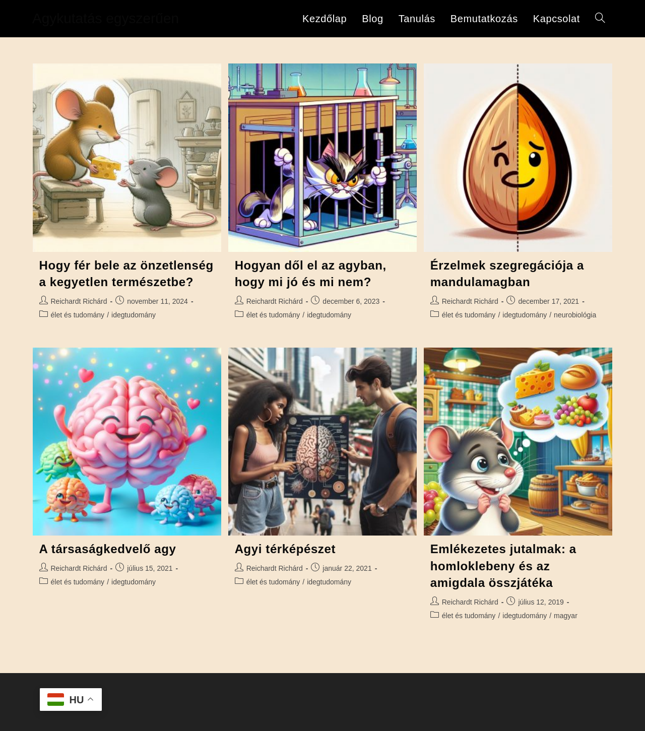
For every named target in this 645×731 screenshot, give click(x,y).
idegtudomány (133, 315)
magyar (565, 616)
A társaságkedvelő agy (107, 549)
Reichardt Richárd (79, 301)
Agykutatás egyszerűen (105, 18)
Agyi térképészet (285, 549)
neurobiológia (575, 315)
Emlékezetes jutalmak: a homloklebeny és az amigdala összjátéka (503, 565)
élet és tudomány (78, 315)
